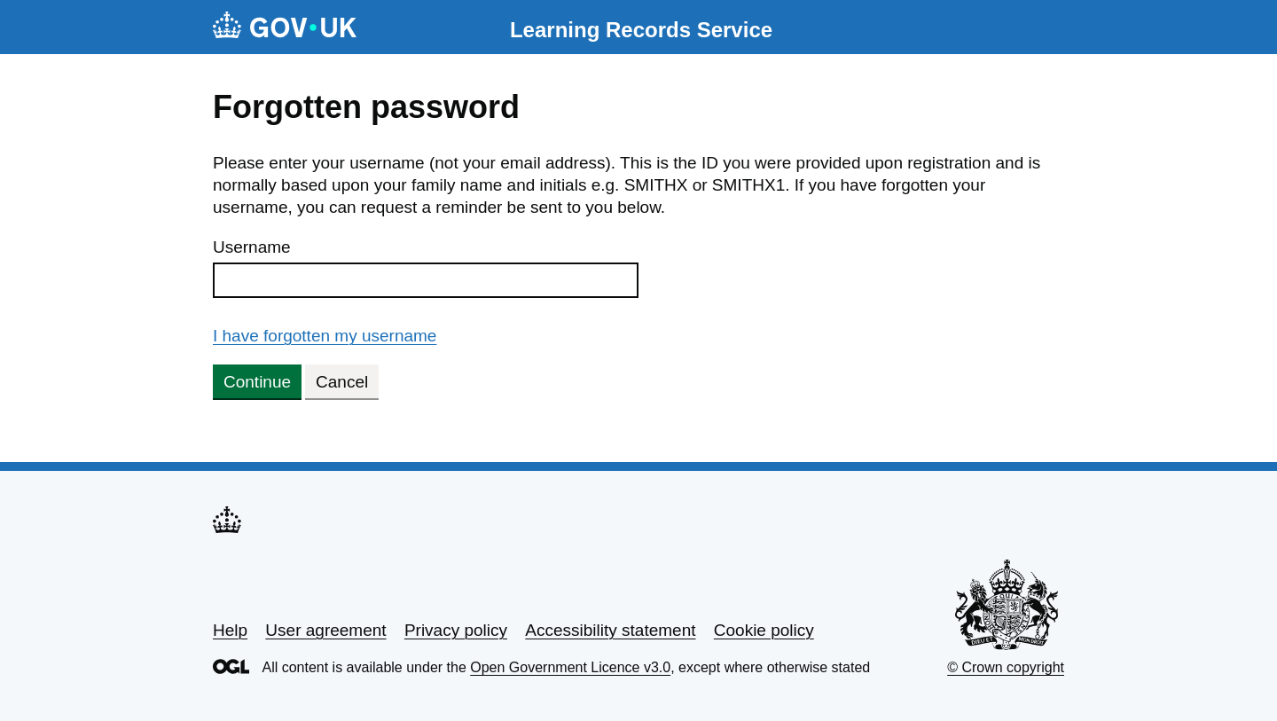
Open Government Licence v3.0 (570, 667)
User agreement (325, 630)
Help (230, 630)
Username (252, 247)
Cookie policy (764, 630)
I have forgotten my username (324, 335)
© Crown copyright (1005, 667)
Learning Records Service (641, 30)
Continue (257, 381)
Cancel (342, 381)
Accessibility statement (610, 630)
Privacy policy (455, 630)
